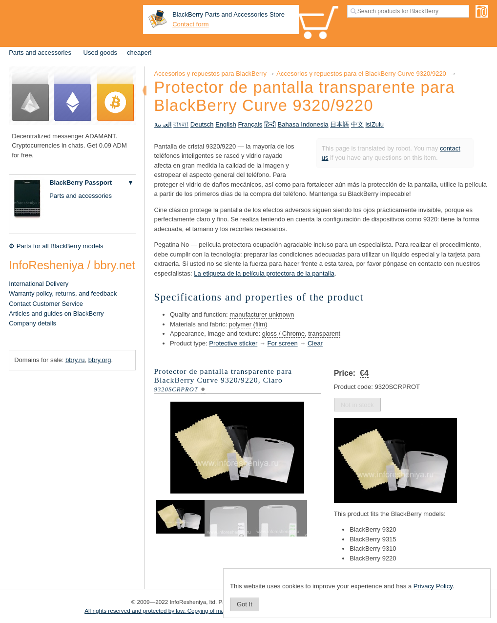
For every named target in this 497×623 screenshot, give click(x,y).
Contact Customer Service (46, 303)
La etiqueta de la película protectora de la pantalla (264, 273)
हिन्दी (270, 124)
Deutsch (202, 124)
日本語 (339, 124)
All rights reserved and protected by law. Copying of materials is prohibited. (178, 610)
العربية (163, 124)
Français (250, 124)
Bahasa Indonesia (303, 124)
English (225, 124)
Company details (32, 323)
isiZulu (374, 124)
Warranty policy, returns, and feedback (63, 293)
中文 (357, 124)
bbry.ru (75, 360)
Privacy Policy (433, 586)
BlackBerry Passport (80, 182)
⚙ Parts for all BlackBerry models (56, 246)
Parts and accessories (40, 52)
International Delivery (38, 283)
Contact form (190, 24)
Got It (244, 604)
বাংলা (180, 124)
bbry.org (99, 360)
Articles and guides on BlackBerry (56, 313)
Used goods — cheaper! (117, 52)
